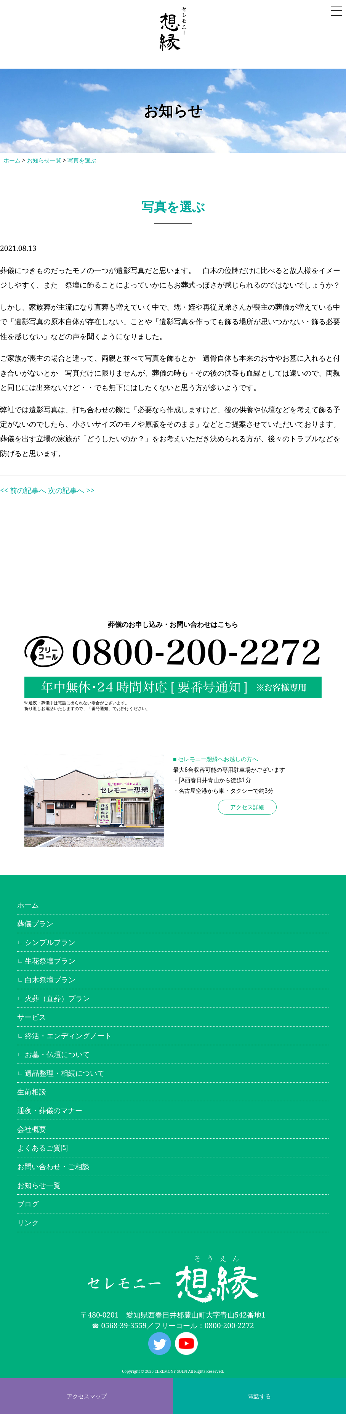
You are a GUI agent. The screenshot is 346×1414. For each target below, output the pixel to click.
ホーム (12, 160)
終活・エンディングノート (68, 1035)
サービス (31, 1017)
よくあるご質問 (42, 1147)
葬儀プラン (35, 923)
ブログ (28, 1204)
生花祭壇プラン (50, 961)
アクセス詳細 (247, 807)
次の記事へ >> (71, 490)
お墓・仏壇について (57, 1054)
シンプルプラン (50, 942)
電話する (259, 1396)
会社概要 (31, 1129)
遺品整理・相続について (64, 1073)
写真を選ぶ (81, 160)
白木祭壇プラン (50, 979)
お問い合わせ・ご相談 (53, 1166)
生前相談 (31, 1091)
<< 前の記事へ (23, 490)
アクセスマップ (87, 1396)
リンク (28, 1222)
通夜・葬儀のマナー (49, 1110)
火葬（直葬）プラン (57, 998)
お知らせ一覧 (44, 160)
